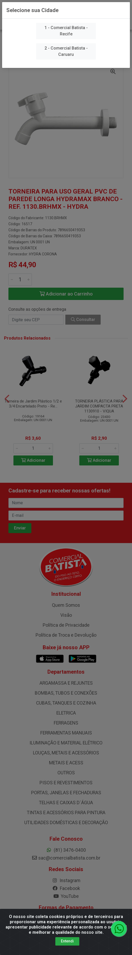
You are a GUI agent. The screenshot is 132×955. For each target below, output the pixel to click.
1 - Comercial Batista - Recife (66, 30)
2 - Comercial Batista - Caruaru (66, 51)
